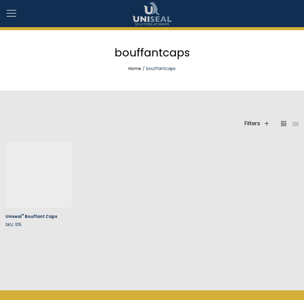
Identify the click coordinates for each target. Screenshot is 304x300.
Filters (256, 123)
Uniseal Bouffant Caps (31, 216)
